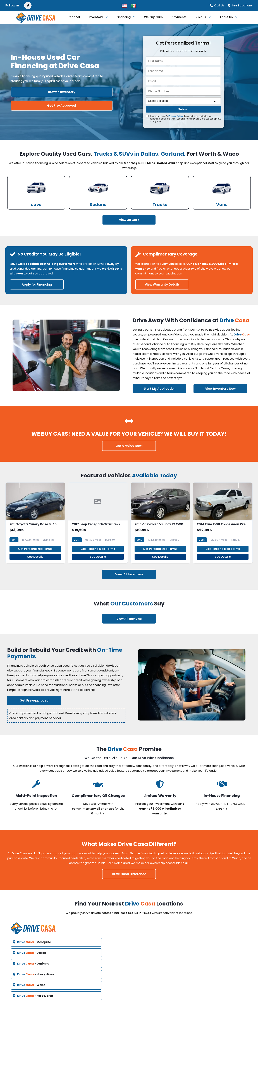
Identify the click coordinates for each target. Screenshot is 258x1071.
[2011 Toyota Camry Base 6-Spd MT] (35, 520)
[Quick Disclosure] (147, 116)
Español (74, 17)
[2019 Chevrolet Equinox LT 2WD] (160, 520)
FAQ (100, 1031)
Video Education (110, 1039)
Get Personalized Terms (35, 544)
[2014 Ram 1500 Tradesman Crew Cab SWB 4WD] (222, 520)
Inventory (96, 17)
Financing (123, 17)
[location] (183, 100)
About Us (226, 17)
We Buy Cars (153, 17)
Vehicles (103, 1023)
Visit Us (200, 17)
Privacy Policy (175, 116)
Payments (179, 17)
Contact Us (144, 1023)
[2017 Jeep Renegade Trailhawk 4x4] (98, 520)
